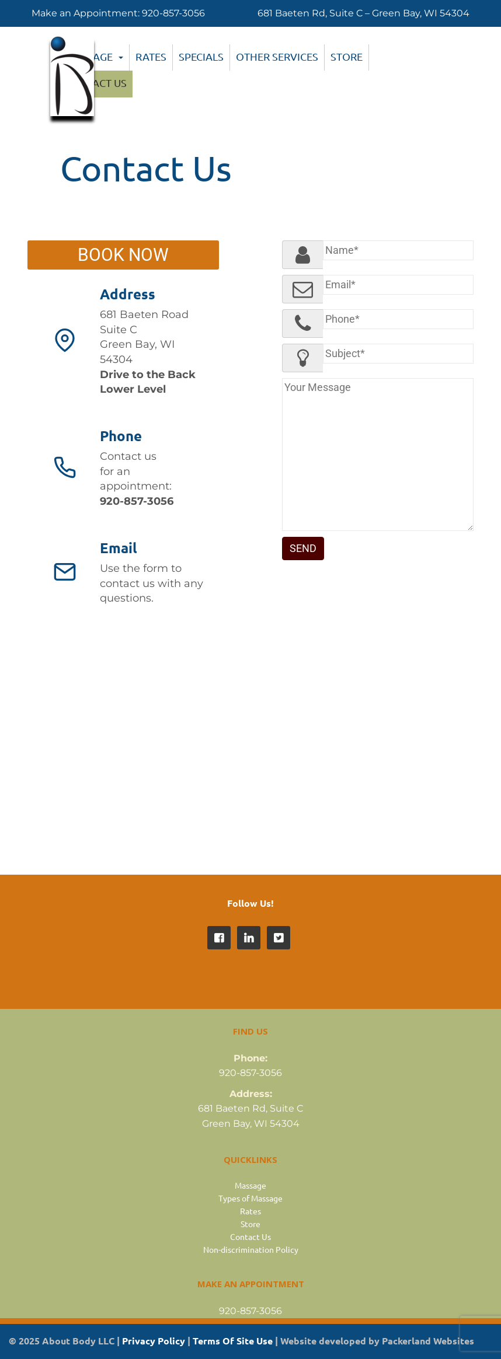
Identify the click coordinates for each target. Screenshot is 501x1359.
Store (346, 56)
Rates (250, 1211)
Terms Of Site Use (233, 1340)
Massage (250, 1185)
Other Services (277, 56)
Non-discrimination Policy (250, 1249)
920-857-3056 (173, 13)
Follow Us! (250, 903)
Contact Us (250, 1236)
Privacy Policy (153, 1340)
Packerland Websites (428, 1340)
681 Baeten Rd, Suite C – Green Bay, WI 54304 (363, 13)
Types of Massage (250, 1198)
